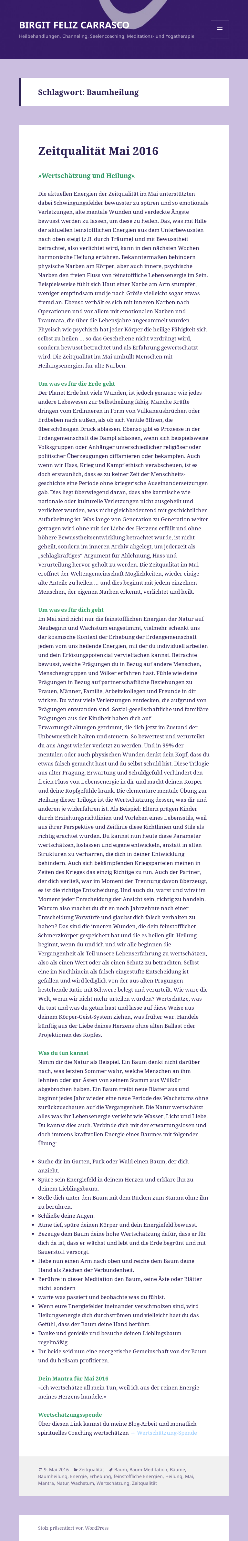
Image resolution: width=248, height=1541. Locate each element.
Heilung (173, 1476)
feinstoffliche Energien (138, 1476)
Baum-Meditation (148, 1469)
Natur (62, 1483)
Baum (120, 1469)
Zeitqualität (91, 1469)
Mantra (46, 1483)
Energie (78, 1476)
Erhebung (100, 1476)
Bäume (177, 1469)
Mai (189, 1476)
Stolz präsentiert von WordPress (73, 1528)
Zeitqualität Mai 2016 (98, 150)
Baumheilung (52, 1476)
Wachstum (82, 1483)
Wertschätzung (113, 1483)
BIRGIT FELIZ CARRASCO (74, 24)
